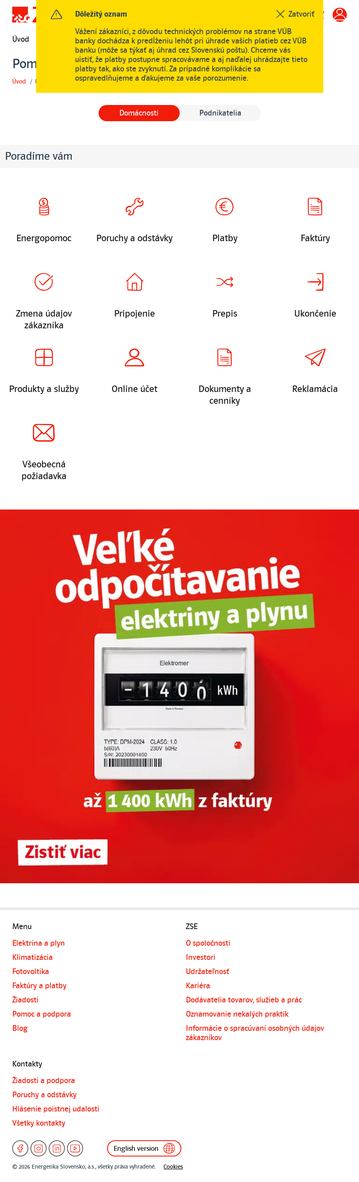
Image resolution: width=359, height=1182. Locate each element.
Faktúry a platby (39, 985)
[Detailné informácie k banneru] (179, 696)
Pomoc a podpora (41, 1014)
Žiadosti (25, 1000)
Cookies (173, 1166)
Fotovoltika (30, 971)
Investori (200, 957)
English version (145, 1148)
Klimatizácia (32, 957)
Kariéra (198, 985)
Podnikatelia (220, 113)
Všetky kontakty (38, 1123)
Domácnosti (139, 113)
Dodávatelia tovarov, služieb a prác (244, 1000)
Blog (20, 1028)
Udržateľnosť (207, 971)
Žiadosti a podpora (43, 1080)
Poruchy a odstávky (44, 1094)
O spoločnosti (208, 943)
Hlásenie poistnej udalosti (55, 1109)
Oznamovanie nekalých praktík (237, 1014)
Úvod (20, 39)
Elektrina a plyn (38, 943)
